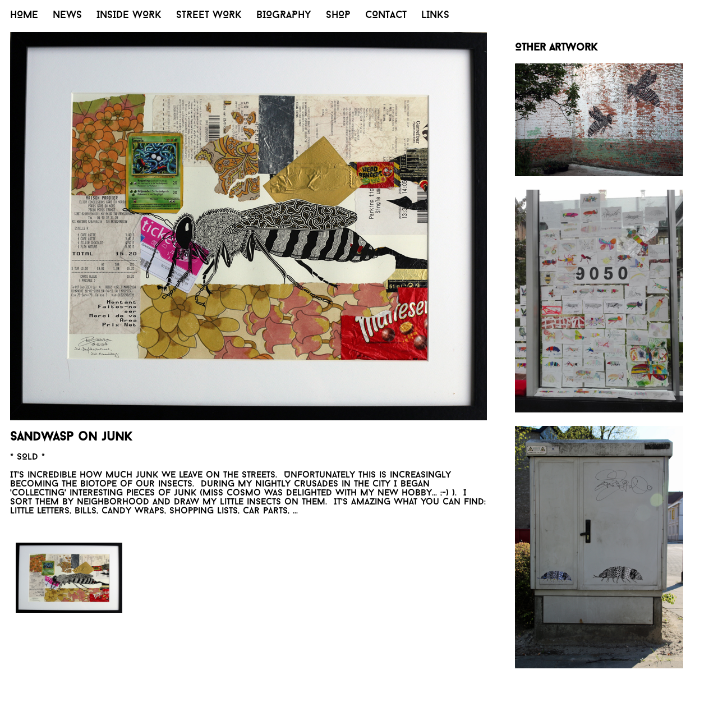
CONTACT (386, 15)
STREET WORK (209, 15)
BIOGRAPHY (283, 15)
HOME (24, 15)
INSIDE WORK (129, 15)
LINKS (435, 15)
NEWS (67, 15)
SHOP (338, 15)
